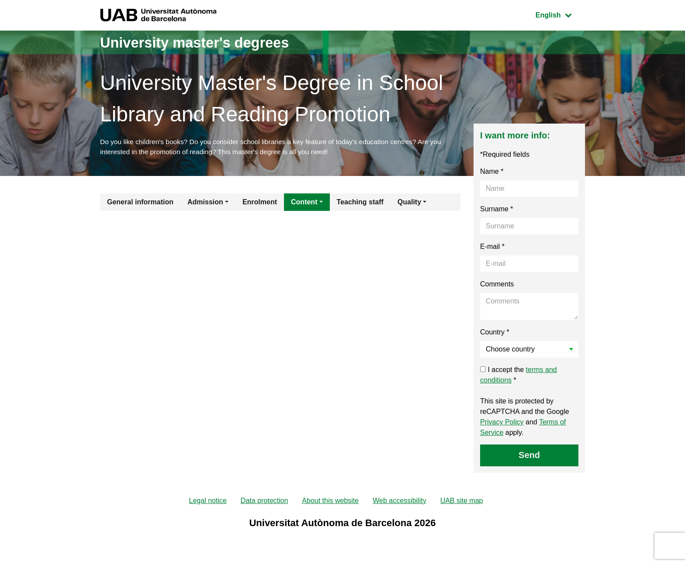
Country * (494, 333)
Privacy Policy (502, 423)
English (560, 14)
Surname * (496, 210)
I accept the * (518, 376)
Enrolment (259, 203)
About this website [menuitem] (330, 502)
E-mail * (492, 247)
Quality (409, 203)
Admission (205, 203)
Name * (491, 172)
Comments (497, 285)
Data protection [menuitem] (264, 502)
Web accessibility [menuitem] (399, 502)
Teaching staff (360, 203)
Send (529, 456)
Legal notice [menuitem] (208, 502)
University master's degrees (204, 42)
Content (304, 203)
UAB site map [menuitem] (461, 502)
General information (140, 203)
